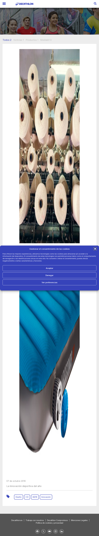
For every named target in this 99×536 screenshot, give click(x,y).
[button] (95, 249)
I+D (27, 497)
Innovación (46, 497)
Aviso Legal (66, 288)
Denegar (49, 275)
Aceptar (49, 268)
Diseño (19, 497)
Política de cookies (35, 288)
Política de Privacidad (52, 288)
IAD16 (35, 497)
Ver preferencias (49, 282)
